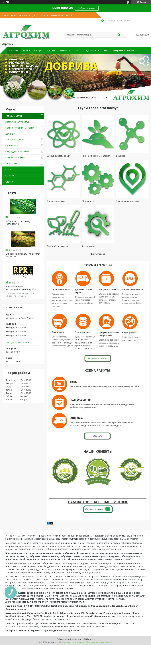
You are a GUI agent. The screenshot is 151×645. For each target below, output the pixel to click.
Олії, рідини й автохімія (17, 151)
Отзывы (9, 175)
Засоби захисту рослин (17, 121)
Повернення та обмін (123, 50)
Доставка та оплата (96, 50)
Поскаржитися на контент (73, 642)
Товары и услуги (13, 115)
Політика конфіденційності (99, 642)
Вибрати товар (87, 8)
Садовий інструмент (16, 157)
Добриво (10, 133)
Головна (13, 50)
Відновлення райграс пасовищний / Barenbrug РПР (21, 288)
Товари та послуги (32, 50)
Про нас (51, 50)
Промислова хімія (14, 139)
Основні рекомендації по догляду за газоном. (23, 255)
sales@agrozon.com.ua (17, 342)
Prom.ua (91, 639)
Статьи (9, 181)
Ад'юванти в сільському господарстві (18, 222)
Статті (78, 50)
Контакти (65, 50)
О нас (8, 169)
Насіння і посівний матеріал (19, 127)
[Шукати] (119, 35)
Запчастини (11, 163)
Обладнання (11, 145)
